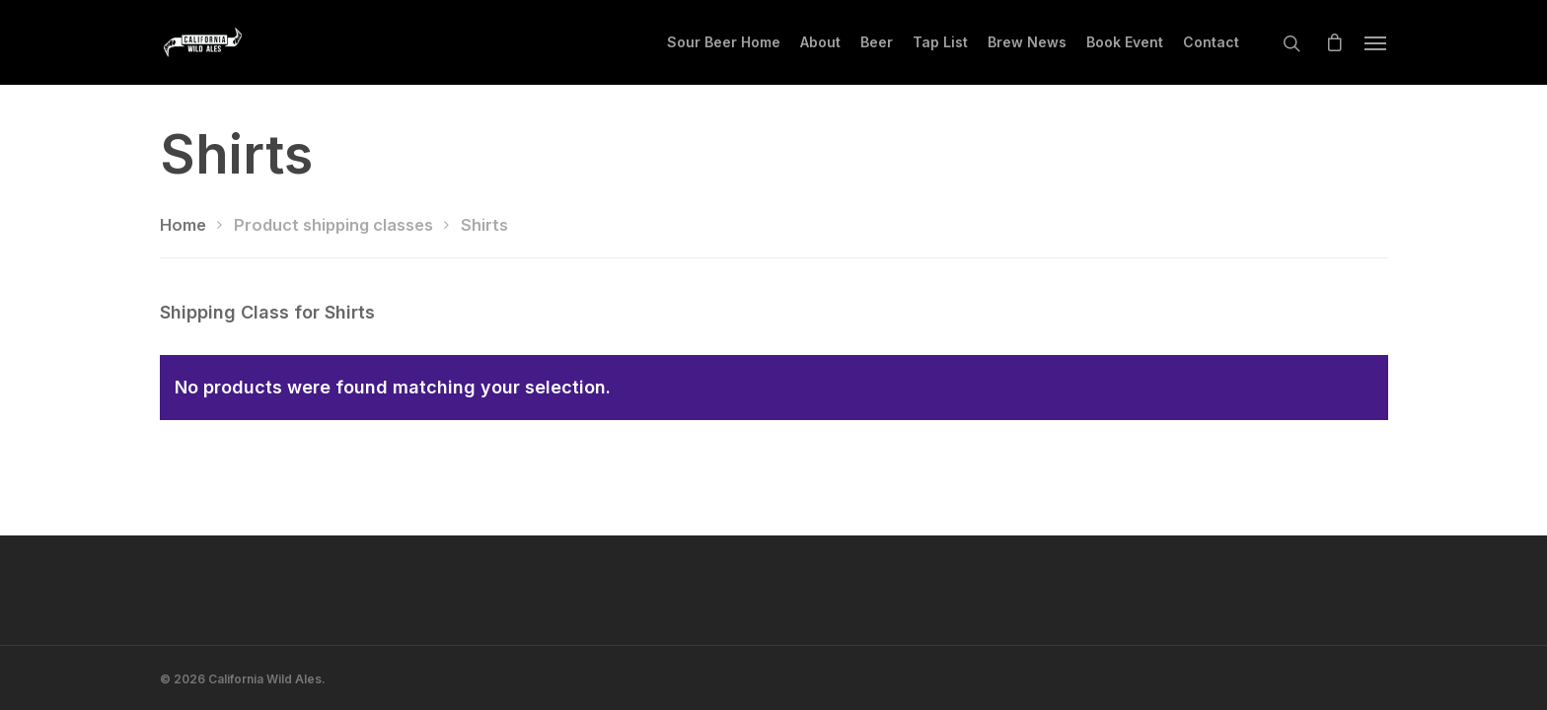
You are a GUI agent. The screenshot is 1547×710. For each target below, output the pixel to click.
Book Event (1124, 42)
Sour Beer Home (723, 42)
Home (183, 225)
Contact (1211, 42)
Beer (876, 42)
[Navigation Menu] (1376, 42)
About (820, 42)
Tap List (940, 42)
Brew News (1027, 42)
